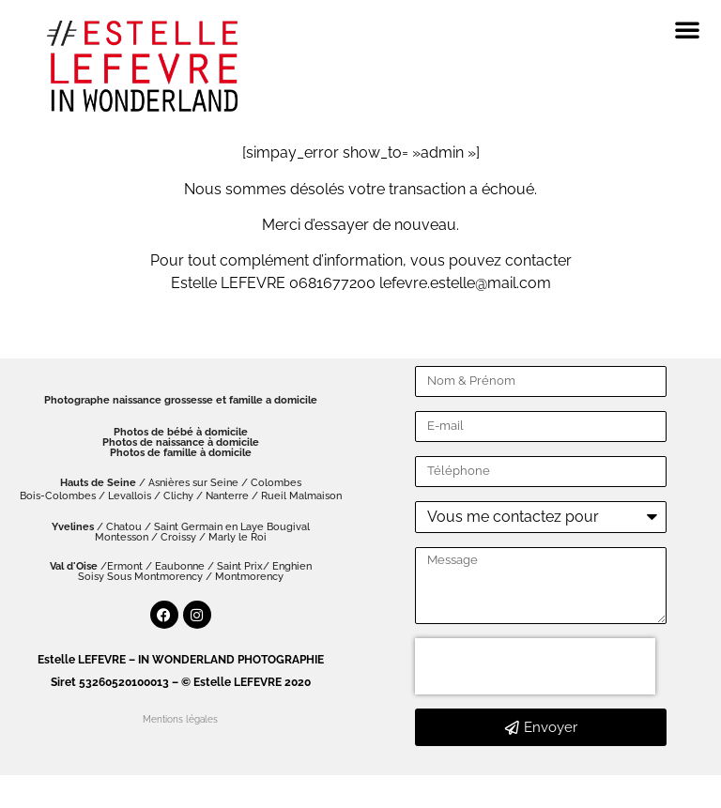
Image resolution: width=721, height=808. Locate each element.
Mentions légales (180, 719)
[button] (687, 29)
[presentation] (535, 666)
